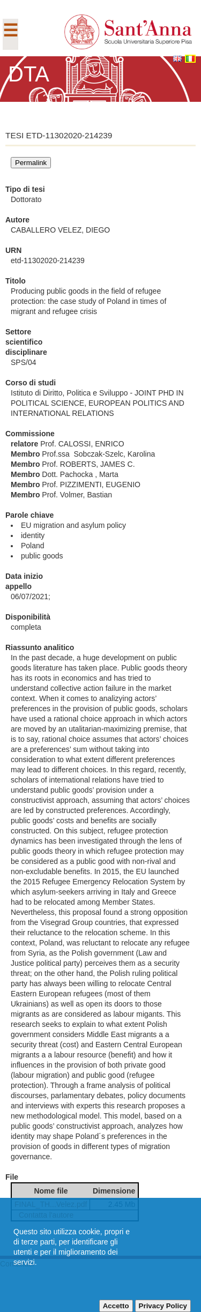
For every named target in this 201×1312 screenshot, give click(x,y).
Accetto (116, 1306)
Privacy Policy (163, 1306)
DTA (28, 74)
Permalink (31, 163)
